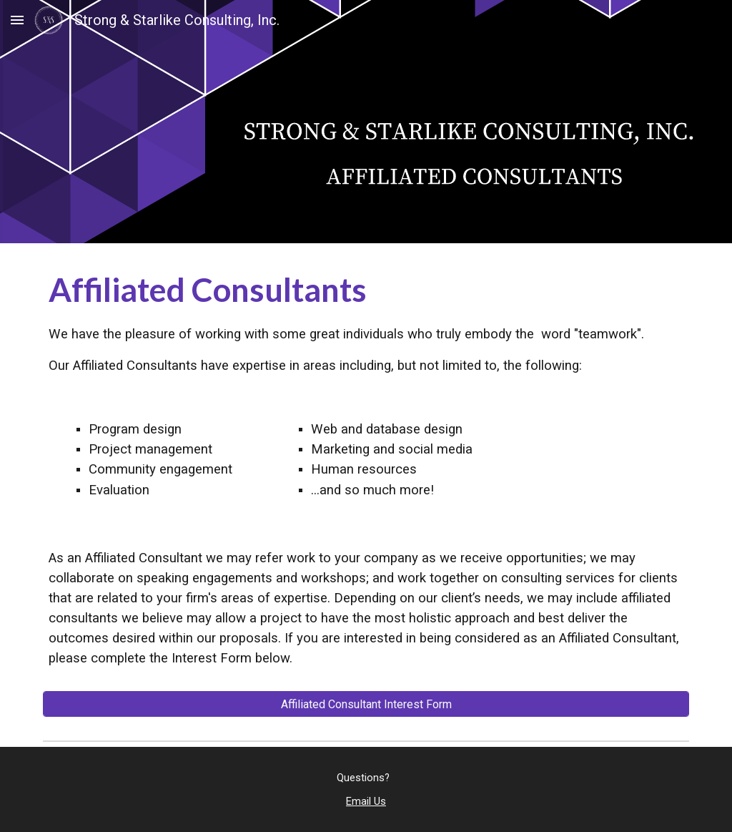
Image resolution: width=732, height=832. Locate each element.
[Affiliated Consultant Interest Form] (366, 704)
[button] (17, 19)
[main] (366, 320)
